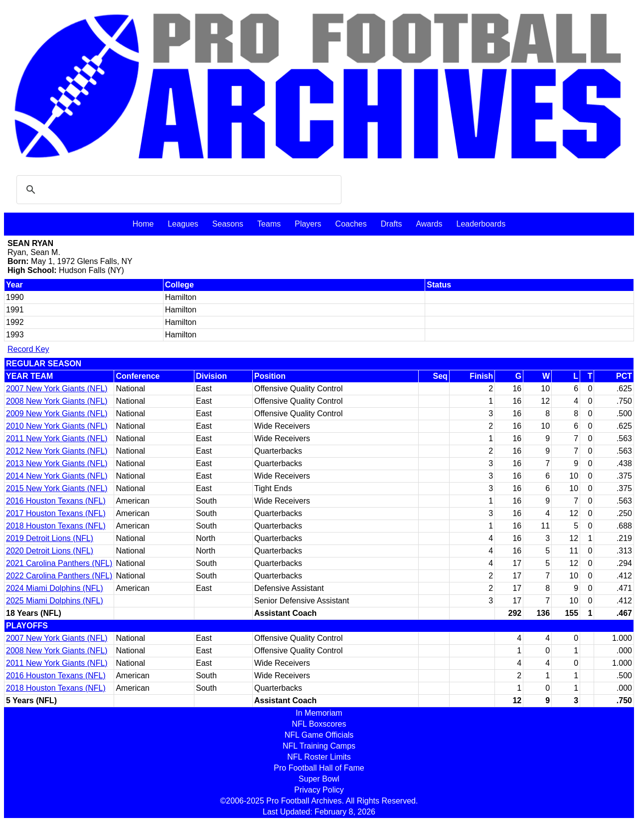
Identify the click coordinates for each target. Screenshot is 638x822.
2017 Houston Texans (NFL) (56, 513)
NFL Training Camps (319, 746)
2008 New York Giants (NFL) (57, 401)
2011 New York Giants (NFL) (57, 438)
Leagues (182, 224)
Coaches (351, 224)
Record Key (28, 349)
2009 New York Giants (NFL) (57, 413)
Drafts (391, 224)
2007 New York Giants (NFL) (57, 388)
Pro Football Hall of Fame (319, 768)
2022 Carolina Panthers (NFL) (59, 575)
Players (308, 224)
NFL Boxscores (319, 724)
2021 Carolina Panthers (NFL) (59, 563)
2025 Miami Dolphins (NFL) (54, 600)
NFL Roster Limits (318, 757)
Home (143, 224)
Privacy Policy (319, 790)
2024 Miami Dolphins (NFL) (54, 588)
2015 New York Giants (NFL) (57, 488)
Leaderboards (480, 224)
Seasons (227, 224)
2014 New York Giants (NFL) (57, 476)
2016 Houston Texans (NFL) (56, 501)
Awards (429, 224)
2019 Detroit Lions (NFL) (49, 538)
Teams (269, 224)
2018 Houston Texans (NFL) (56, 526)
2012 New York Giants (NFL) (57, 451)
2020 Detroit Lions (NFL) (49, 551)
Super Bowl (319, 779)
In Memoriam (319, 713)
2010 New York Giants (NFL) (57, 426)
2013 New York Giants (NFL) (57, 463)
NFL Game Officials (319, 735)
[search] (177, 190)
